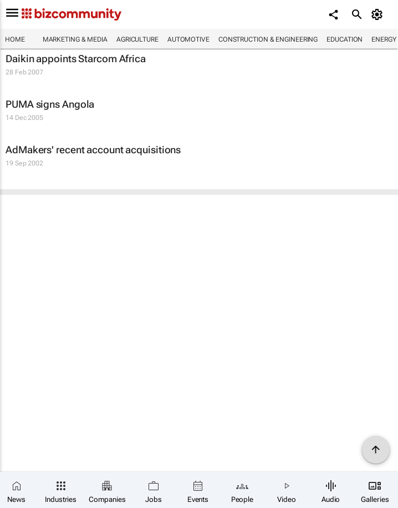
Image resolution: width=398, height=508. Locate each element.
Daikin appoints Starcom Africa (76, 58)
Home (15, 39)
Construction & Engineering (268, 39)
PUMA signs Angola (50, 104)
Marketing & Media (75, 39)
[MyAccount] (378, 14)
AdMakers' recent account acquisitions (93, 149)
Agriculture (137, 39)
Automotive (188, 39)
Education (344, 39)
